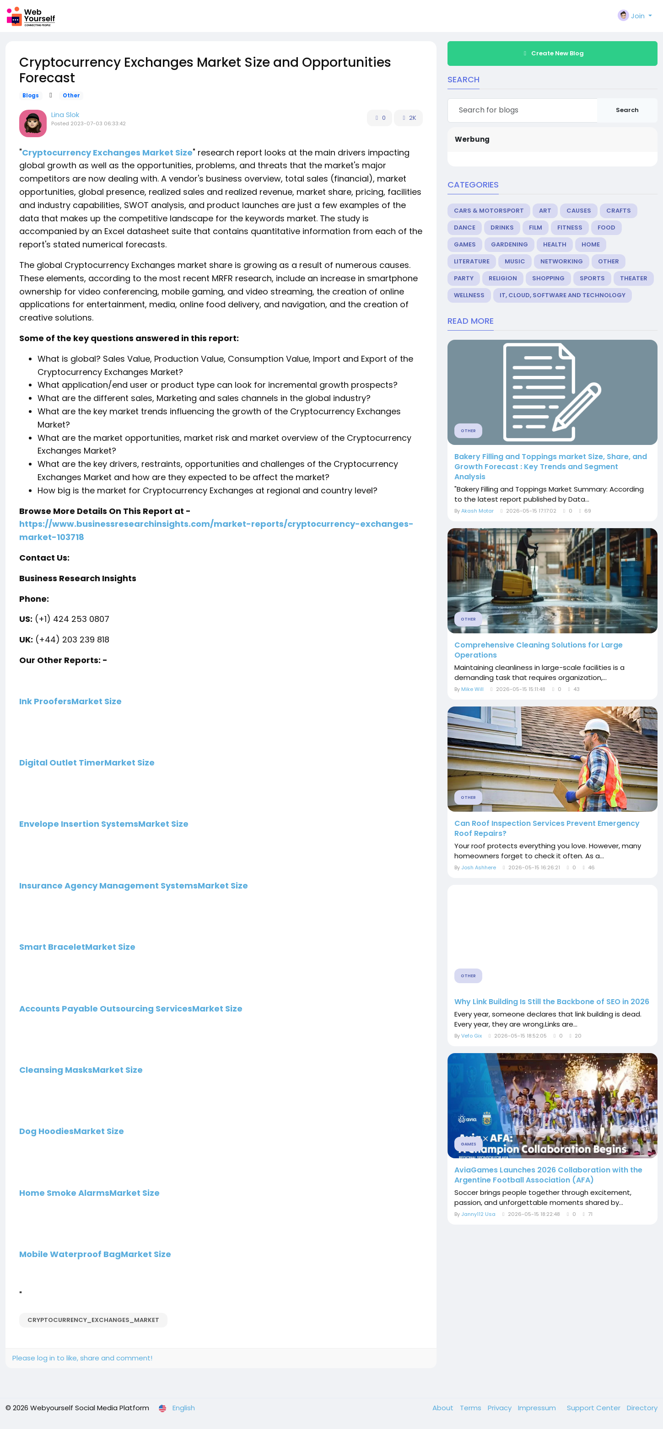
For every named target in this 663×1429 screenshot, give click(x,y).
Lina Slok (65, 114)
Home (591, 244)
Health (554, 244)
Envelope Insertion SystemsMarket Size (104, 824)
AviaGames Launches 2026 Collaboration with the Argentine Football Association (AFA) (548, 1175)
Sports (592, 278)
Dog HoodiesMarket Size (71, 1131)
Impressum (538, 1408)
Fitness (569, 227)
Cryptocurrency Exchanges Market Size (107, 152)
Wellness (469, 295)
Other (71, 95)
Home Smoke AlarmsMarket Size (89, 1193)
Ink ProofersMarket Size (70, 701)
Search (627, 110)
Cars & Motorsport (489, 210)
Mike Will (472, 689)
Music (515, 261)
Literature (472, 261)
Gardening (509, 244)
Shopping (548, 278)
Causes (578, 210)
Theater (633, 278)
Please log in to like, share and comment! (82, 1358)
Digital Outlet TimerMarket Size (87, 762)
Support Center (594, 1408)
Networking (561, 261)
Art (545, 210)
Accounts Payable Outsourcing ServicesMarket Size (131, 1008)
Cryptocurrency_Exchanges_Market (93, 1320)
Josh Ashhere (478, 867)
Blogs (30, 95)
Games (465, 244)
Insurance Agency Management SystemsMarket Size (133, 885)
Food (606, 227)
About (443, 1408)
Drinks (502, 227)
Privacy (500, 1408)
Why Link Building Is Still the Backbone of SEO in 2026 (551, 1002)
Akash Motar (477, 510)
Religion (503, 278)
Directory (642, 1408)
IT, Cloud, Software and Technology (562, 295)
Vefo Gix (471, 1035)
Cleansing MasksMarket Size (81, 1070)
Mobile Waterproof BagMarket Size (95, 1254)
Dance (464, 227)
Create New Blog (552, 53)
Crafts (618, 210)
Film (535, 227)
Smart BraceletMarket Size (77, 947)
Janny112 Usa (478, 1214)
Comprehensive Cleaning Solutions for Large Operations (538, 650)
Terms (471, 1408)
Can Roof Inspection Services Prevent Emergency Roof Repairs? (547, 829)
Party (464, 278)
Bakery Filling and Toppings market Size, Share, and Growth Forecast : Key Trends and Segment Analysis (550, 467)
